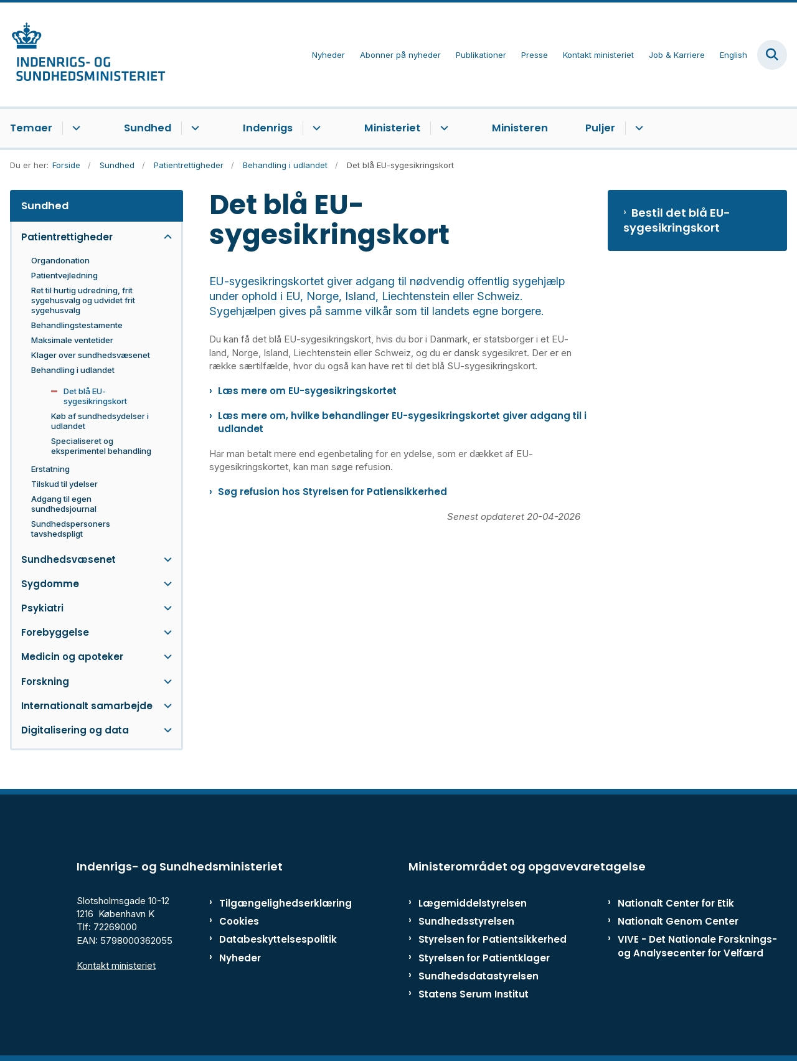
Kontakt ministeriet (116, 965)
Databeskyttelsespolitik (270, 939)
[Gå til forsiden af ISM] (83, 54)
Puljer (600, 128)
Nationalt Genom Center (678, 921)
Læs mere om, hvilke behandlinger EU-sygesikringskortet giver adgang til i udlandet (402, 422)
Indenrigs (268, 128)
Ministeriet (392, 128)
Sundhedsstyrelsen (466, 921)
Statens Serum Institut (473, 994)
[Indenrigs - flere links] (315, 128)
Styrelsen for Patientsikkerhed (492, 939)
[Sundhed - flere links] (193, 128)
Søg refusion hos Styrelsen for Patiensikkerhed (332, 491)
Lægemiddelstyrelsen (472, 903)
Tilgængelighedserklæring (270, 903)
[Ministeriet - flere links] (442, 128)
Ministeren (520, 128)
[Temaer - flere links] (74, 128)
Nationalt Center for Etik (676, 903)
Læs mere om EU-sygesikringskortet (307, 390)
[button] (165, 237)
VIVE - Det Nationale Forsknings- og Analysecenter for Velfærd (697, 946)
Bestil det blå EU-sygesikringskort (676, 220)
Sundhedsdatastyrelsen (478, 976)
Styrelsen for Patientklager (484, 957)
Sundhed (147, 128)
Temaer (31, 128)
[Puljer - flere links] (637, 128)
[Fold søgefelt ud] (772, 55)
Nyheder (240, 957)
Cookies (239, 921)
